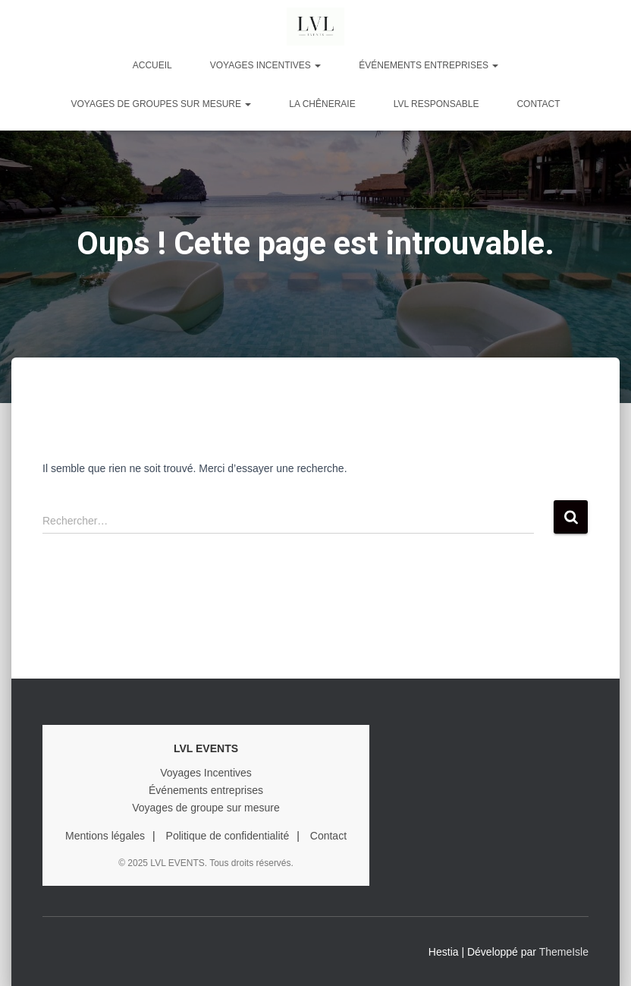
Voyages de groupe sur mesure (206, 808)
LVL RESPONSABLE (436, 104)
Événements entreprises (206, 790)
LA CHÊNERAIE (322, 104)
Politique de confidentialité (228, 836)
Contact (538, 104)
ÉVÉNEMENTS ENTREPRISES (428, 65)
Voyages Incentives (206, 773)
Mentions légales (105, 836)
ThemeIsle (564, 952)
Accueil (152, 65)
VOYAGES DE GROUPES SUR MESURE (161, 104)
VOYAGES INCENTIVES (265, 65)
